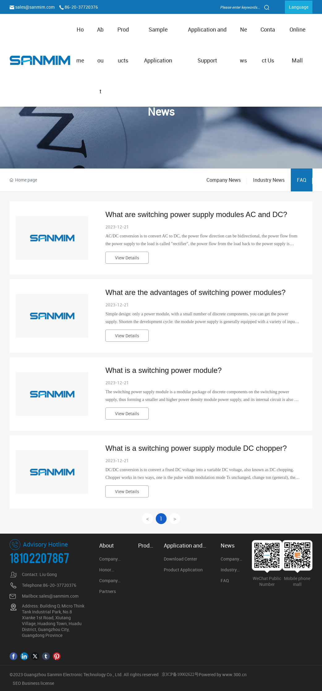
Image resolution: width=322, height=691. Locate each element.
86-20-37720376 (81, 7)
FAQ (301, 180)
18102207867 (39, 557)
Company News (223, 180)
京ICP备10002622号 (180, 674)
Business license (38, 683)
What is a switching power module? (163, 370)
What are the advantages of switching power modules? (195, 292)
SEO (17, 683)
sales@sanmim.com (35, 7)
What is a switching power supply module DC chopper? (196, 448)
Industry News (269, 180)
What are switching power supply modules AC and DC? (196, 214)
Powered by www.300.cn (223, 674)
